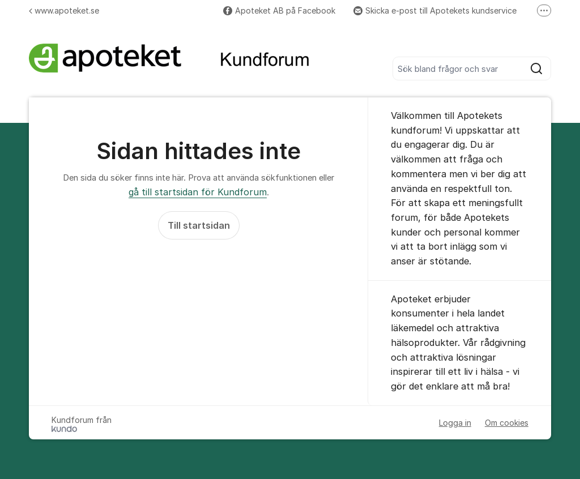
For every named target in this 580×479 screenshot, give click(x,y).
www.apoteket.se (64, 10)
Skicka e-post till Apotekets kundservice (435, 10)
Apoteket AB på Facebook (279, 10)
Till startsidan (199, 225)
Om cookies (506, 422)
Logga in (455, 422)
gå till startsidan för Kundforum (198, 192)
